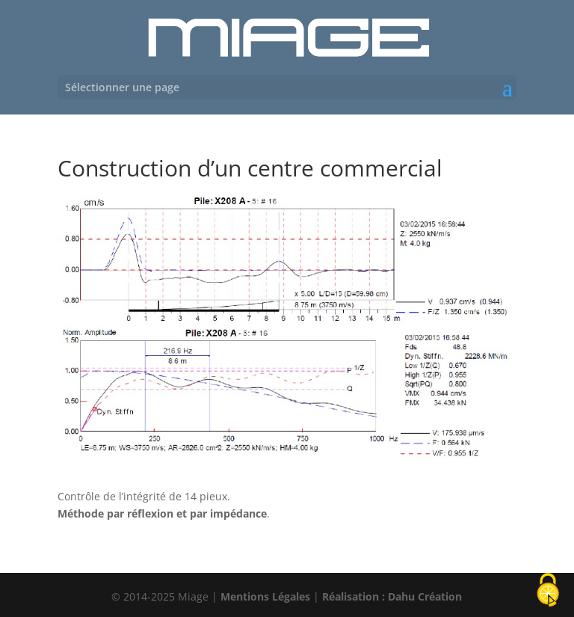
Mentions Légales (265, 596)
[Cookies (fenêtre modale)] (548, 591)
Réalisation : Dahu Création (392, 596)
